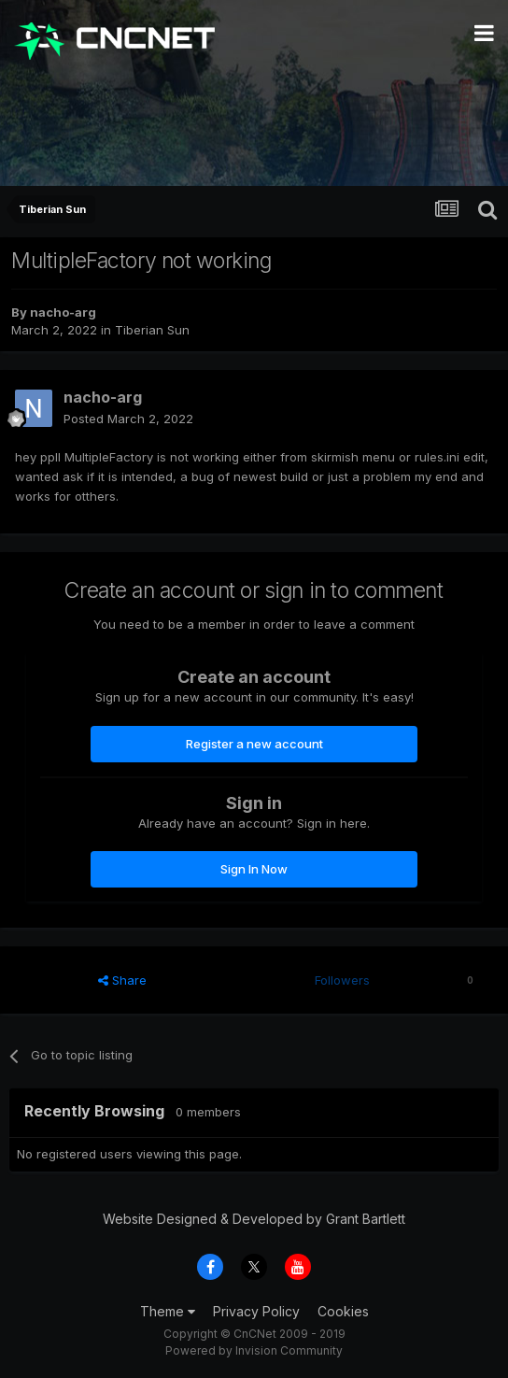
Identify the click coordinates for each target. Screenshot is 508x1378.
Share (122, 980)
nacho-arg (63, 312)
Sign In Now (254, 868)
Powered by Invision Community (254, 1350)
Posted (128, 418)
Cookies (343, 1311)
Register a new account (254, 743)
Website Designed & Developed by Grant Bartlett (254, 1219)
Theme (167, 1311)
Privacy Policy (256, 1311)
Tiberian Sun (152, 329)
